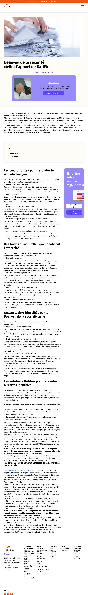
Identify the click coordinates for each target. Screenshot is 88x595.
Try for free (77, 548)
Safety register (28, 566)
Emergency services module (29, 570)
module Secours (12, 410)
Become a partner (77, 551)
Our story (40, 548)
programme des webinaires (49, 1)
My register (27, 575)
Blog (51, 550)
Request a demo (78, 547)
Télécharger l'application (77, 554)
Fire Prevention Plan (29, 578)
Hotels (39, 568)
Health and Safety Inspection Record (29, 554)
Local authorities (42, 566)
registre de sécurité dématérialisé (18, 470)
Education (40, 565)
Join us (39, 552)
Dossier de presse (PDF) (77, 557)
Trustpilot (7, 554)
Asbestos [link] (26, 550)
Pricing (39, 556)
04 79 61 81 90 (63, 550)
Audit (25, 563)
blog (51, 548)
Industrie (39, 571)
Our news (40, 553)
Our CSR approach (42, 550)
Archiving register (29, 552)
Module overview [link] (28, 548)
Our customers (41, 558)
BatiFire (54, 527)
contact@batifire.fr (65, 548)
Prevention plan (28, 565)
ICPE (25, 576)
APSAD (26, 558)
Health (39, 563)
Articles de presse (53, 555)
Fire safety (27, 568)
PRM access (27, 573)
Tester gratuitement (53, 93)
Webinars (53, 552)
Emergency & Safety (43, 569)
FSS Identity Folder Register (29, 560)
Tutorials (53, 553)
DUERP (25, 556)
